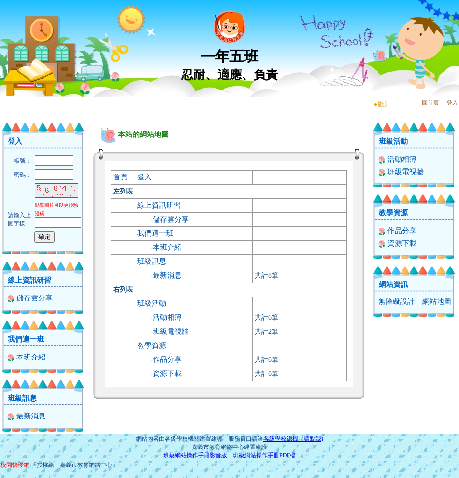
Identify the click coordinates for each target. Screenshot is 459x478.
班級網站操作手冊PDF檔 (264, 455)
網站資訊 (393, 284)
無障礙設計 (396, 301)
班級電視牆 (171, 331)
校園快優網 (14, 465)
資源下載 (167, 373)
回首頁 (430, 102)
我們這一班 (26, 339)
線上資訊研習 (29, 280)
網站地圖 (436, 301)
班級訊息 (22, 398)
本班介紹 (26, 357)
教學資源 (151, 345)
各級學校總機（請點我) (293, 438)
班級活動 (151, 303)
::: (2, 115)
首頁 (120, 177)
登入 (452, 102)
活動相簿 (167, 317)
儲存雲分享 (30, 298)
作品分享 (167, 359)
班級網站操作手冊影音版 (195, 455)
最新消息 (26, 416)
